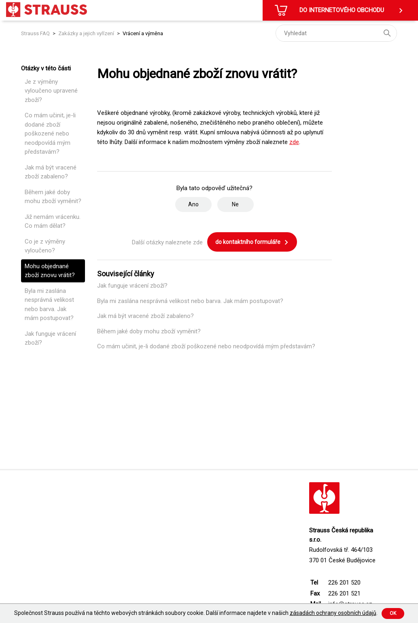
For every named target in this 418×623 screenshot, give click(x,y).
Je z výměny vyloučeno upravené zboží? (51, 91)
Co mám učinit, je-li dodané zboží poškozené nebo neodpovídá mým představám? (50, 133)
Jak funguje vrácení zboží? (50, 338)
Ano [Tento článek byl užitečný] (193, 204)
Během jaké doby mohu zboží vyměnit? (53, 197)
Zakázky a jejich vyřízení (86, 33)
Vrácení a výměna (143, 33)
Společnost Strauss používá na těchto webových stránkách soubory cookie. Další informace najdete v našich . (196, 613)
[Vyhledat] (336, 33)
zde (294, 142)
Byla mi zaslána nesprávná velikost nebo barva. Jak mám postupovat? (49, 304)
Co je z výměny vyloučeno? (45, 246)
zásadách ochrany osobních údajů (333, 613)
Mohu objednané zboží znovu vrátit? (50, 271)
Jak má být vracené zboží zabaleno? (50, 172)
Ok (393, 613)
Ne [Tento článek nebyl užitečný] (235, 204)
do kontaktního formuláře (252, 242)
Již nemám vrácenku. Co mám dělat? (53, 221)
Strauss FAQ (36, 33)
